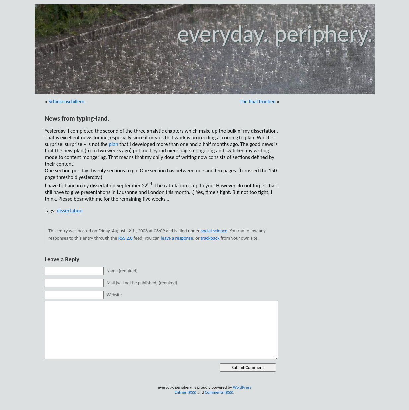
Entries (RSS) (185, 392)
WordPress (242, 387)
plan (113, 144)
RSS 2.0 (125, 238)
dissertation (69, 210)
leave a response (177, 238)
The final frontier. (257, 101)
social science (214, 231)
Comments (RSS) (219, 392)
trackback (210, 238)
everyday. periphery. (275, 33)
